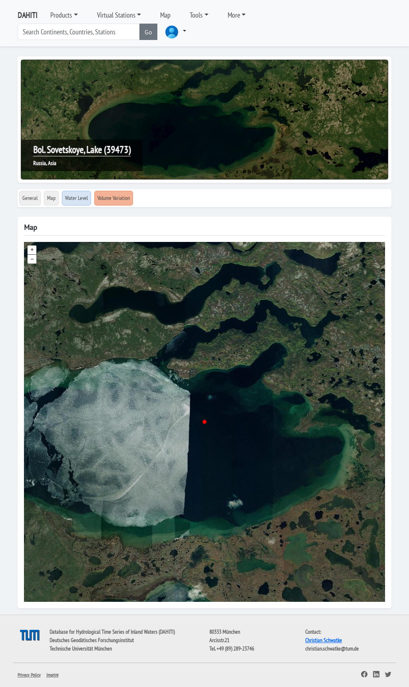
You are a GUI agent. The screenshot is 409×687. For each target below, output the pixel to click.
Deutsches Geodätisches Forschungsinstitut (92, 640)
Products (61, 15)
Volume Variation (113, 198)
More (234, 15)
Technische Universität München (81, 648)
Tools (196, 15)
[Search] (79, 32)
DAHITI (28, 15)
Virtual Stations (116, 15)
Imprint (52, 675)
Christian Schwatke (323, 640)
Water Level (76, 198)
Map (165, 15)
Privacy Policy (29, 675)
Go (148, 32)
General (30, 198)
